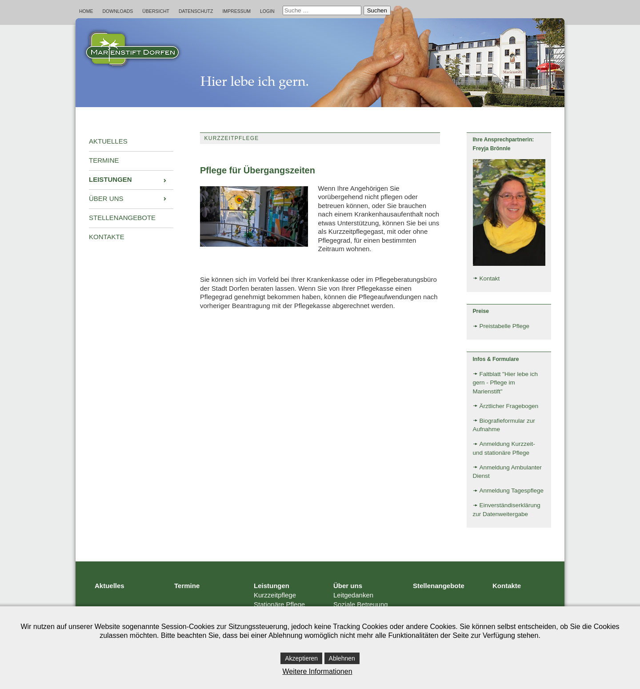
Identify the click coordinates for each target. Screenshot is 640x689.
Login (267, 11)
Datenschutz (196, 11)
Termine (187, 585)
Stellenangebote (438, 585)
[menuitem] (131, 141)
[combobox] (322, 10)
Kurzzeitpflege (275, 595)
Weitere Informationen (317, 671)
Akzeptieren (301, 658)
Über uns (347, 585)
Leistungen (271, 585)
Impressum (236, 11)
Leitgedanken (353, 595)
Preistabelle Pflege (505, 326)
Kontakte (506, 585)
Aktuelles (109, 585)
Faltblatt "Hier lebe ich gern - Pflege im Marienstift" (505, 383)
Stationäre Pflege (279, 604)
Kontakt (490, 278)
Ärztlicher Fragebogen (509, 406)
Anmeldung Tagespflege (512, 490)
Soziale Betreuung (360, 604)
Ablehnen (342, 658)
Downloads (118, 11)
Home (86, 11)
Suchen (377, 10)
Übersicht (155, 11)
